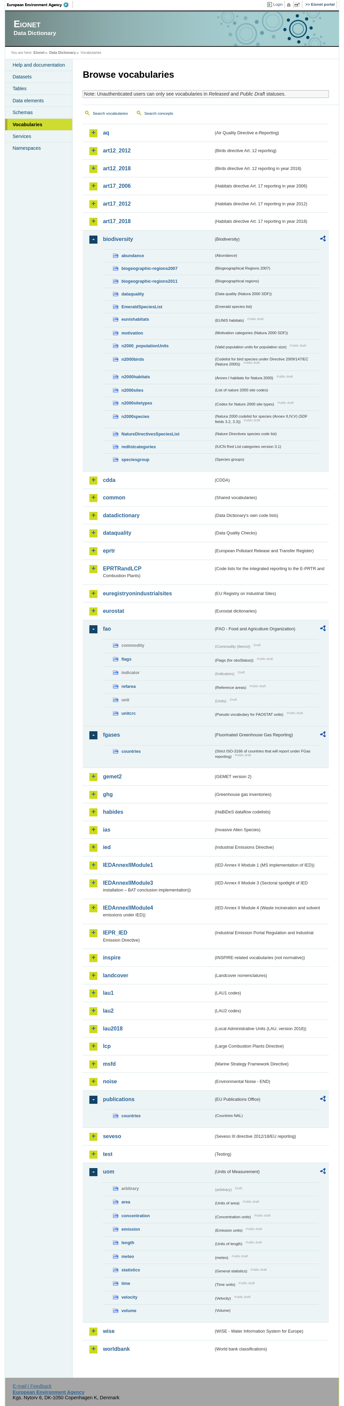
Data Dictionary (62, 52)
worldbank (116, 1349)
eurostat (113, 611)
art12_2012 (117, 150)
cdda (109, 480)
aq (106, 133)
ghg (108, 794)
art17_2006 (117, 186)
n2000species (135, 416)
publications (118, 1099)
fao (107, 629)
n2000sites (132, 390)
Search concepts (158, 113)
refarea (128, 686)
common (114, 497)
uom (108, 1171)
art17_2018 (117, 221)
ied (107, 847)
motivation (132, 333)
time (125, 1283)
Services (21, 136)
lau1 (108, 993)
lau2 (108, 1011)
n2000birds (132, 359)
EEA (40, 4)
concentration (135, 1215)
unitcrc (128, 713)
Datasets (22, 76)
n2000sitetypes (136, 403)
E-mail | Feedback (32, 1386)
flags (126, 659)
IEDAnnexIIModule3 (128, 883)
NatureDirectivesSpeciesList (150, 433)
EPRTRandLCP (122, 568)
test (107, 1154)
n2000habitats (135, 376)
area (125, 1201)
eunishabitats (135, 319)
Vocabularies (27, 124)
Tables (19, 88)
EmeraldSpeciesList (141, 306)
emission (130, 1229)
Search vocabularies (110, 113)
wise (109, 1331)
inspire (111, 957)
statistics (130, 1269)
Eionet (39, 52)
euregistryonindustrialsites (137, 593)
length (127, 1242)
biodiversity (118, 239)
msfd (109, 1064)
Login (278, 4)
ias (106, 830)
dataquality (132, 293)
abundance (132, 255)
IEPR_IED (115, 933)
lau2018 (113, 1028)
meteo (127, 1256)
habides (113, 812)
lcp (107, 1046)
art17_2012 (117, 204)
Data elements (28, 100)
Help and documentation (38, 65)
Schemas (22, 112)
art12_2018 (117, 168)
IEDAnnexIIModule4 (128, 908)
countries (131, 751)
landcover (115, 975)
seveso (112, 1136)
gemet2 (112, 776)
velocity (129, 1297)
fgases (111, 735)
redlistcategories (138, 446)
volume (128, 1310)
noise (110, 1081)
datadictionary (121, 515)
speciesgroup (135, 459)
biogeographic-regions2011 (149, 281)
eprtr (109, 551)
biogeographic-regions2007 (149, 268)
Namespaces (26, 148)
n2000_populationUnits (145, 345)
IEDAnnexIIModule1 (128, 865)
